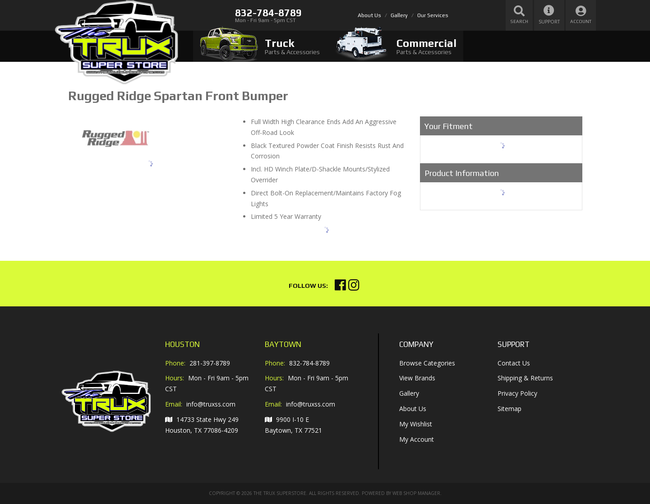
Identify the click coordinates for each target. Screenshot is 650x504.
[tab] (260, 46)
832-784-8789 (309, 363)
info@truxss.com (210, 404)
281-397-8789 (209, 363)
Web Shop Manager (416, 493)
